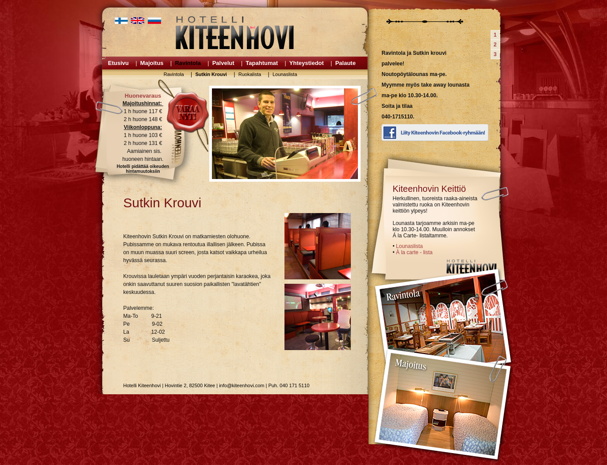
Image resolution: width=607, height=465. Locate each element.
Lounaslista (285, 74)
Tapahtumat (262, 63)
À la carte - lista (414, 252)
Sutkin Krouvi (211, 74)
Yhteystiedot (306, 63)
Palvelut (223, 63)
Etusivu (118, 63)
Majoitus (152, 63)
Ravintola (188, 63)
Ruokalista (249, 74)
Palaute (345, 63)
